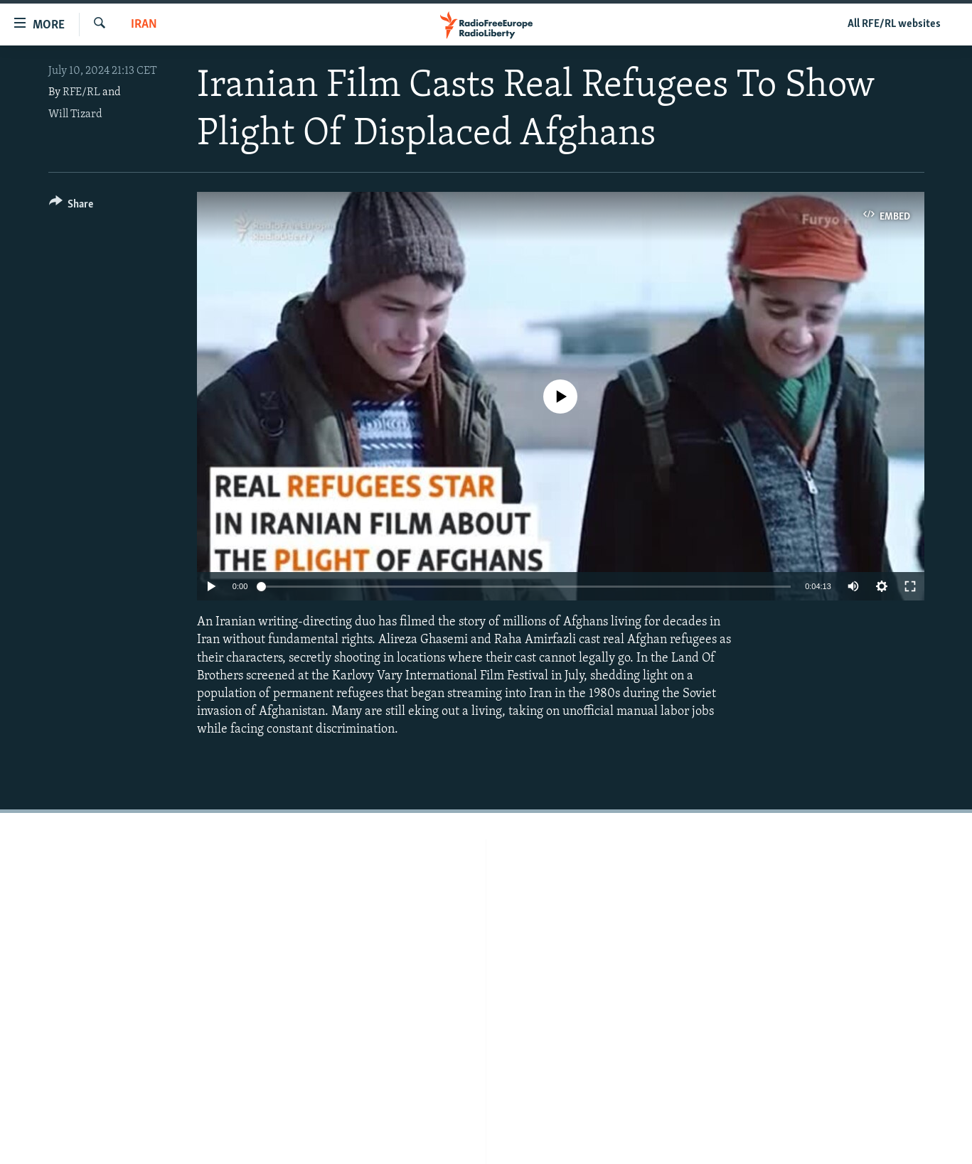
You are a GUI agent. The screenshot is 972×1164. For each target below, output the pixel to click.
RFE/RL (81, 92)
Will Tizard (75, 114)
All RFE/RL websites (894, 24)
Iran (144, 24)
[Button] (71, 206)
